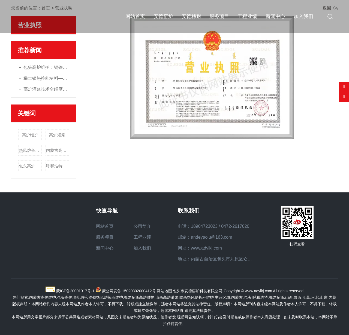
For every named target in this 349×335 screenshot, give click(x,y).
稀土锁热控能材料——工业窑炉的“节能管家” (46, 78)
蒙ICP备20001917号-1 (75, 291)
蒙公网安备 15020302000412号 (129, 291)
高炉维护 (30, 135)
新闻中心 (275, 16)
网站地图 (164, 291)
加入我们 (303, 16)
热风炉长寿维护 (30, 150)
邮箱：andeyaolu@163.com (205, 237)
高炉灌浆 (57, 135)
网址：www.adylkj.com (200, 248)
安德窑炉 (163, 16)
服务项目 (219, 16)
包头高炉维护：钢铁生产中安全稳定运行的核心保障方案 (46, 67)
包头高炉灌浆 (30, 166)
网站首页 (135, 16)
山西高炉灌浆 (166, 297)
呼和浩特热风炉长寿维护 (57, 166)
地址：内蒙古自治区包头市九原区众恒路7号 (220, 259)
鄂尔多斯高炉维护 (139, 297)
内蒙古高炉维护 (57, 150)
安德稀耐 (191, 16)
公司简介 (142, 226)
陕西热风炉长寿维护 (196, 297)
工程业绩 (247, 16)
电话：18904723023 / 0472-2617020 (213, 226)
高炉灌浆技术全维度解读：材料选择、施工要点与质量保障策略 (46, 89)
